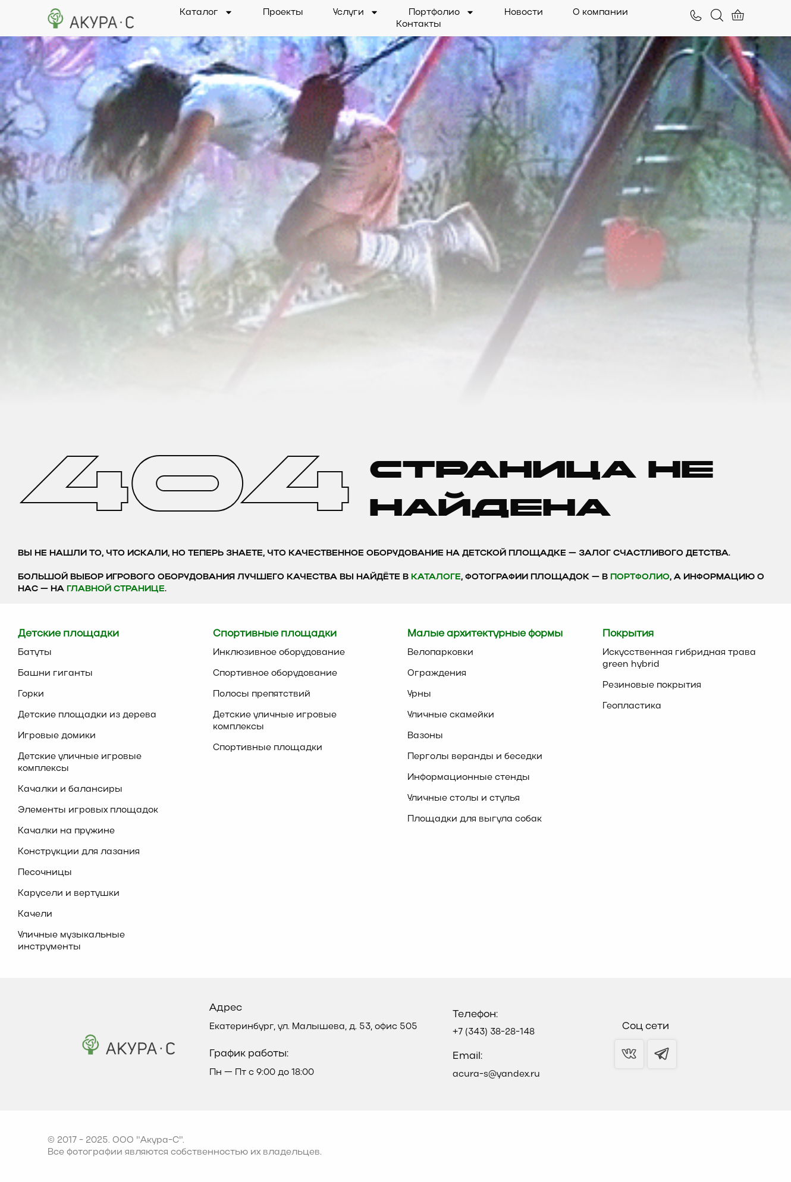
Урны (419, 694)
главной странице (116, 589)
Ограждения (436, 673)
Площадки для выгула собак (474, 819)
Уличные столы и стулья (463, 798)
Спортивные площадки (267, 748)
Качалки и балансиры (70, 789)
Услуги (356, 12)
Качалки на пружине (66, 831)
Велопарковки (440, 652)
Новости (523, 12)
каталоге (436, 577)
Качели (35, 914)
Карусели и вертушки (69, 893)
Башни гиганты (55, 673)
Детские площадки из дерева (87, 715)
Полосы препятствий (261, 694)
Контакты (418, 24)
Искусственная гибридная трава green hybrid (679, 658)
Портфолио (442, 12)
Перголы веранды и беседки (474, 756)
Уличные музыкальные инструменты (71, 941)
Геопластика (631, 706)
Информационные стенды (468, 777)
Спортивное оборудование (275, 673)
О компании (600, 12)
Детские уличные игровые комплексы (80, 762)
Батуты (35, 652)
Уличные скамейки (450, 715)
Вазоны (425, 736)
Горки (31, 694)
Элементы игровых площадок (88, 810)
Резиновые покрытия (651, 685)
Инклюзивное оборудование (279, 652)
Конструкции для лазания (79, 852)
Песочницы (45, 872)
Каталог (206, 12)
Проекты (283, 12)
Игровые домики (57, 736)
